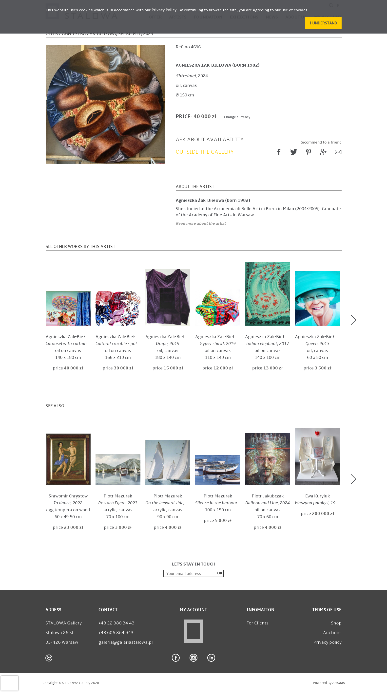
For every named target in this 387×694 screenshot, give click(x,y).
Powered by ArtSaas (329, 683)
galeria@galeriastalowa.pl (125, 642)
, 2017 (267, 343)
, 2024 (192, 75)
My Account (193, 609)
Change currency (237, 117)
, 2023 (117, 503)
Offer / (53, 33)
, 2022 (68, 503)
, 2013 (317, 343)
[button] (323, 23)
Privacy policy (327, 642)
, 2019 (129, 343)
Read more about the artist (201, 223)
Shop (336, 623)
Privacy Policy (164, 10)
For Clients (258, 623)
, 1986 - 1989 (324, 503)
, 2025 (72, 343)
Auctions (332, 632)
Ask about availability (210, 139)
